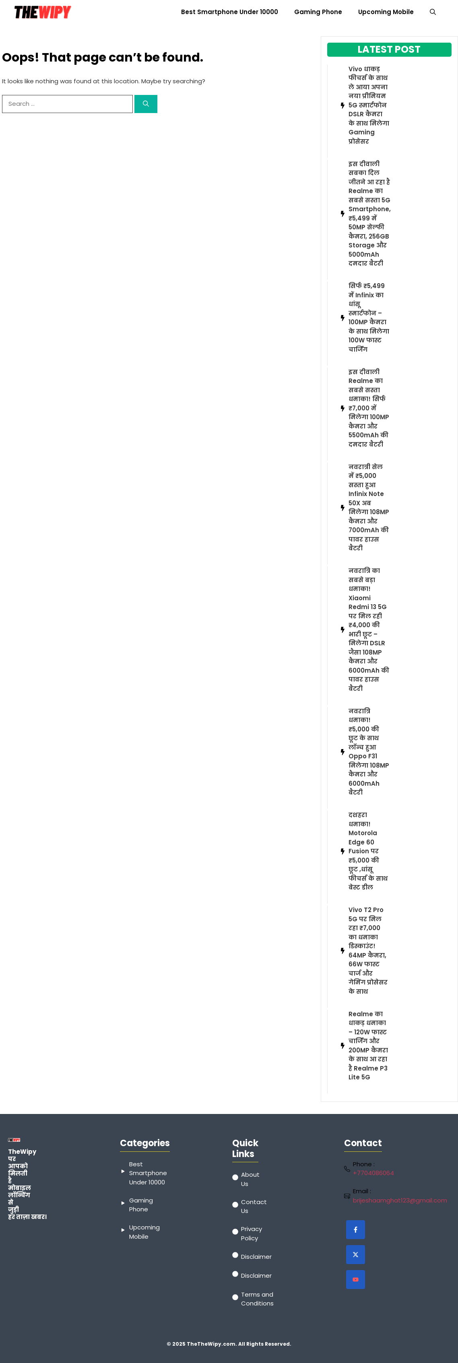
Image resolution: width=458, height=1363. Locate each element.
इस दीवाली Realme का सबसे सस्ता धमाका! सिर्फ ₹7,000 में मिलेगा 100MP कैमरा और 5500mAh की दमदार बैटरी (369, 408)
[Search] (145, 104)
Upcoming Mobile (386, 12)
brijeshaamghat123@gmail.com (400, 1200)
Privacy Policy (251, 1233)
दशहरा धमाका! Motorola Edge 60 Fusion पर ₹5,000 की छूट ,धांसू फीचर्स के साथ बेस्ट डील (368, 851)
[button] (433, 12)
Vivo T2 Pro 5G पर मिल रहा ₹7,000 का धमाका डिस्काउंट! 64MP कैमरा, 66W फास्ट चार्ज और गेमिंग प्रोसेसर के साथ (368, 951)
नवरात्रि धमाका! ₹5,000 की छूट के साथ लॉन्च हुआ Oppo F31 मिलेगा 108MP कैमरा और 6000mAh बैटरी (369, 752)
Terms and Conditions (257, 1299)
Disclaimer (256, 1256)
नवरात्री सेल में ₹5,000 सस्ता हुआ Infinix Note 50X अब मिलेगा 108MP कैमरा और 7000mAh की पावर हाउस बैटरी (369, 508)
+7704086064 (373, 1173)
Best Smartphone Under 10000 (229, 12)
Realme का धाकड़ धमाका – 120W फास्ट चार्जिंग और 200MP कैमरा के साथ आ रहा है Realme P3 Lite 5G (368, 1046)
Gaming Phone (318, 12)
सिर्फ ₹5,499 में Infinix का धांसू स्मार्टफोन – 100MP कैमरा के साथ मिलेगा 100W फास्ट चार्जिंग (369, 318)
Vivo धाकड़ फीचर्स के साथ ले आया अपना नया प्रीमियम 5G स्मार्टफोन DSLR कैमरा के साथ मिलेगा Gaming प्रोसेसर (369, 105)
